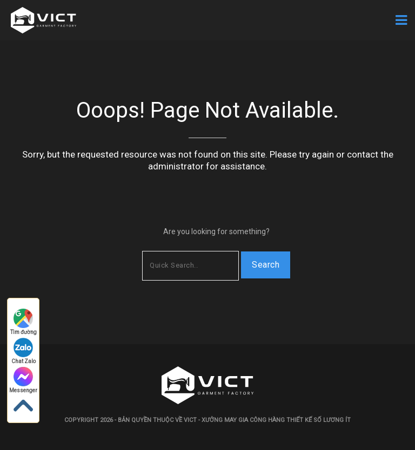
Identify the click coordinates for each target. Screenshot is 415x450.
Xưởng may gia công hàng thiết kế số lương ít (276, 420)
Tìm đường (23, 322)
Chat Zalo (23, 351)
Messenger (23, 380)
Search (265, 265)
